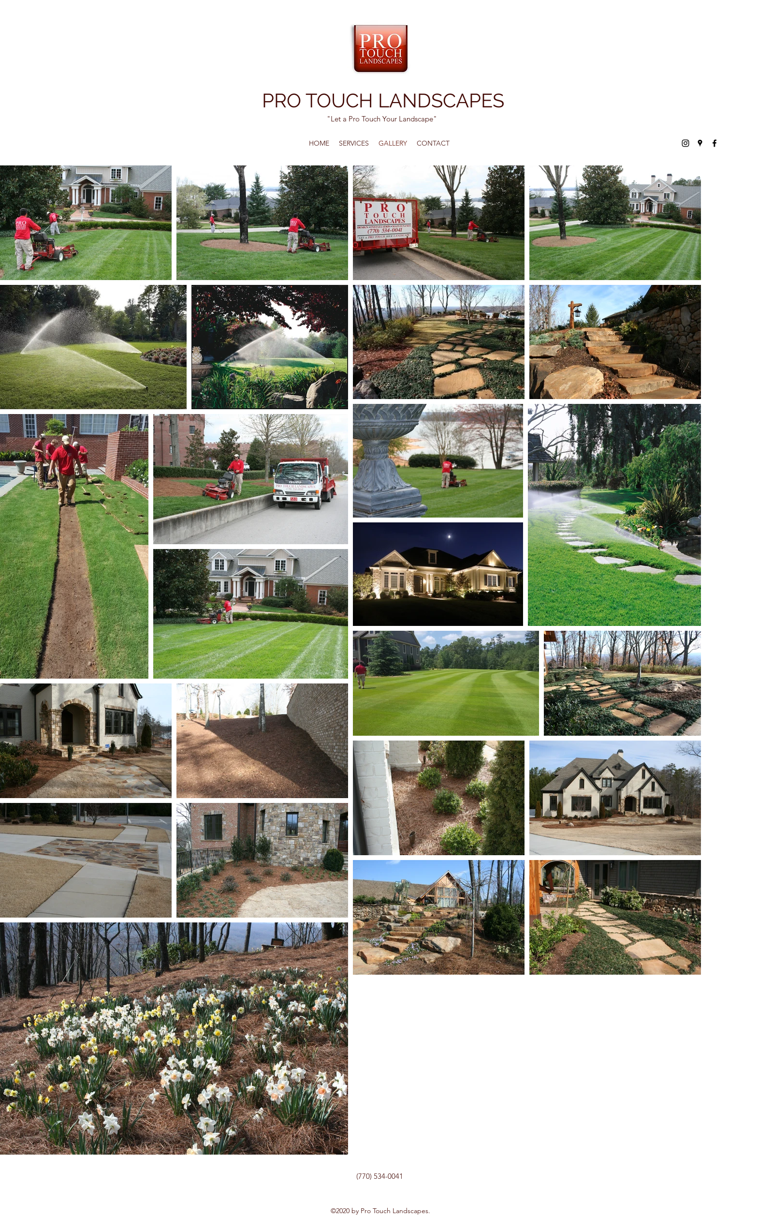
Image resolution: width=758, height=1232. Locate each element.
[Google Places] (700, 143)
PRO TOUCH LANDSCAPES (383, 100)
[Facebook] (714, 143)
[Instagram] (685, 143)
